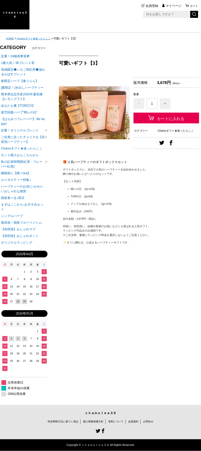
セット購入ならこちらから (20, 155)
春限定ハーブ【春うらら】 (20, 81)
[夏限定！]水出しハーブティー (22, 87)
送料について (117, 421)
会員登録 (150, 5)
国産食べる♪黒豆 (13, 198)
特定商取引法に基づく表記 (60, 421)
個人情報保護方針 (93, 421)
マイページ (172, 5)
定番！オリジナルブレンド (20, 130)
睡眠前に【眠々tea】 (15, 173)
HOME (10, 38)
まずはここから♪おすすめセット (22, 207)
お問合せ (151, 421)
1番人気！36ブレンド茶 (18, 63)
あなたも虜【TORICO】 (18, 105)
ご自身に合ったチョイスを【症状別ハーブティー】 (23, 139)
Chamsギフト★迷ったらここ (35, 38)
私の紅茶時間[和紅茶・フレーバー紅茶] (22, 164)
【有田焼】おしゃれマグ (18, 229)
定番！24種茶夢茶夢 (15, 56)
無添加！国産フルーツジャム (21, 222)
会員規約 (135, 421)
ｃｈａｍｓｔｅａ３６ (14, 14)
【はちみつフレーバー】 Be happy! (23, 121)
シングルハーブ (12, 216)
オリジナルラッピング (16, 242)
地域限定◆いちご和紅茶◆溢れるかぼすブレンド (23, 72)
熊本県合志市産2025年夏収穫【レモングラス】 (22, 97)
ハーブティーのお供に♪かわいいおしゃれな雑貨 (22, 189)
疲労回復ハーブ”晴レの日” (19, 112)
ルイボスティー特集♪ (16, 179)
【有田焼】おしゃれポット (20, 236)
